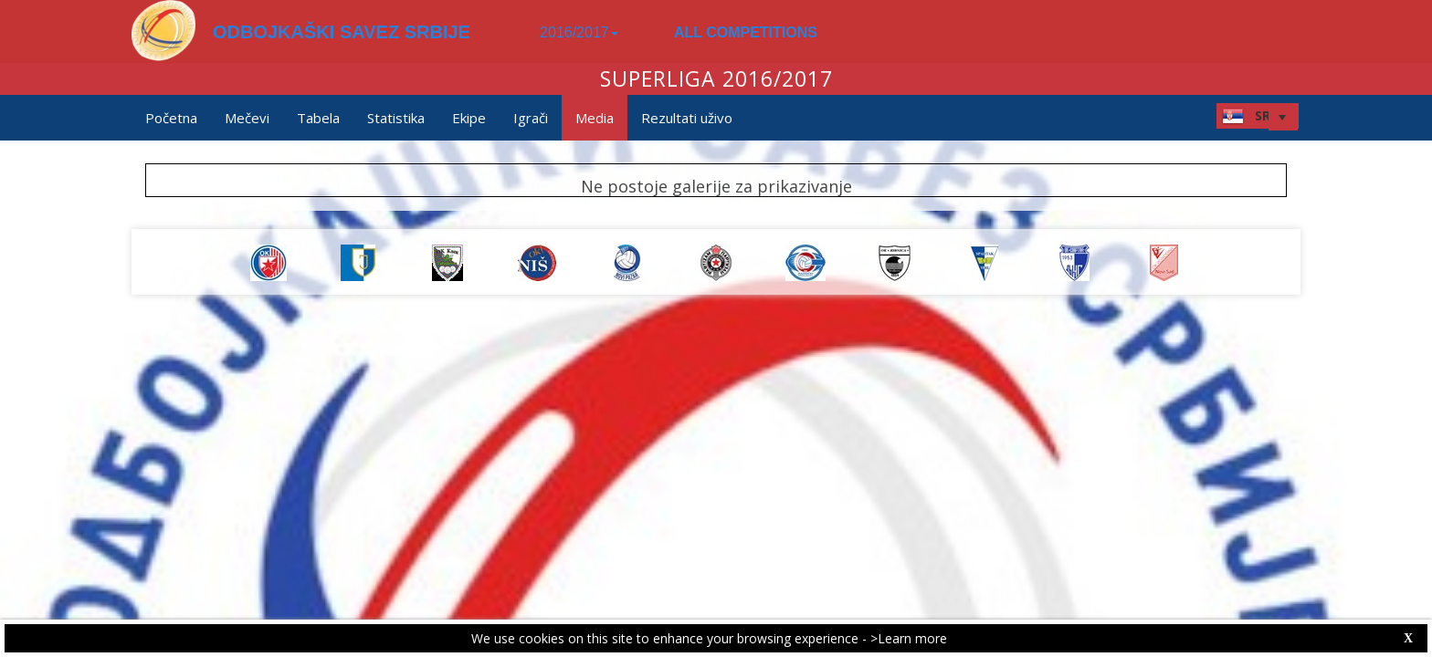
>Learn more (908, 638)
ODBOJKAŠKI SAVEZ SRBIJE (341, 32)
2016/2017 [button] (579, 32)
